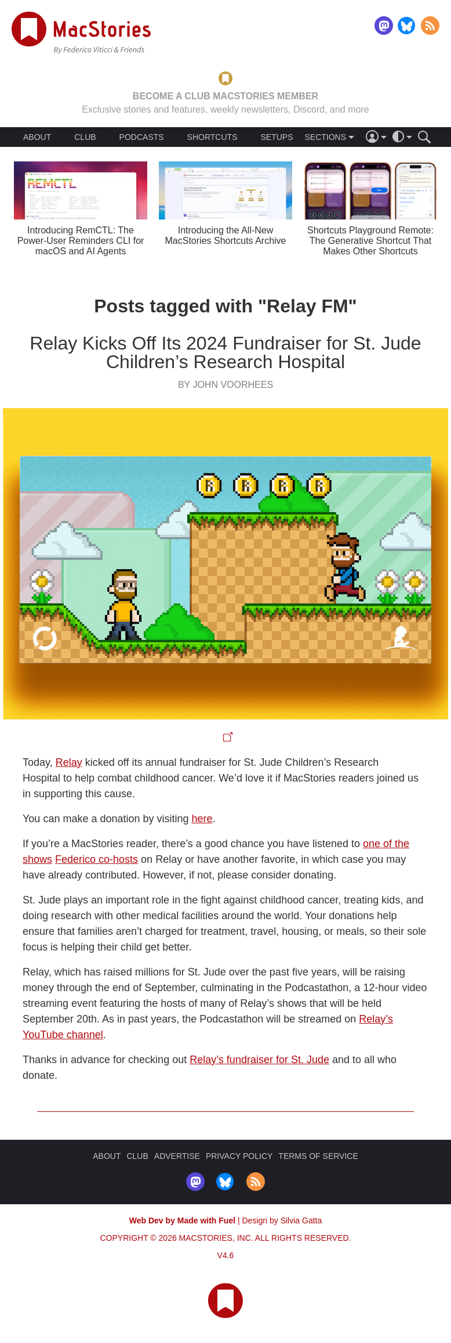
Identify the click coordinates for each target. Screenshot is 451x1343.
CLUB (85, 137)
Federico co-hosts (96, 859)
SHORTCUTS (212, 137)
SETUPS (276, 137)
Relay (69, 762)
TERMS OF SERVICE (318, 1156)
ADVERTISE (177, 1156)
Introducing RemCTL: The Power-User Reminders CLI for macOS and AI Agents (80, 240)
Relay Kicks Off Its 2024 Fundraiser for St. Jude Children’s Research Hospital (225, 352)
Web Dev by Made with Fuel (182, 1220)
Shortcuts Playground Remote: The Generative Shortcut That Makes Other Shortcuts (370, 240)
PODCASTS (141, 137)
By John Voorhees (225, 385)
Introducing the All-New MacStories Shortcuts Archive (225, 235)
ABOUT (37, 137)
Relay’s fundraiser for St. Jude (259, 1059)
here (202, 818)
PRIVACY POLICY (239, 1156)
